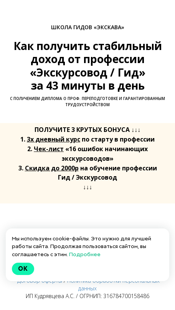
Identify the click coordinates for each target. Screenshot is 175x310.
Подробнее (85, 254)
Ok (23, 269)
